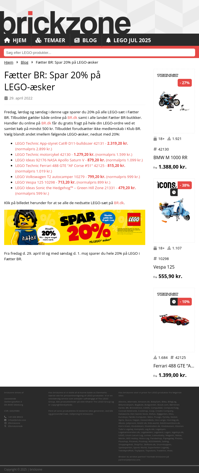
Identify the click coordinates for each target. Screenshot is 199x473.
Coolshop (143, 410)
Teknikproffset (126, 450)
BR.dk (73, 117)
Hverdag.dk (173, 419)
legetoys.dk (177, 432)
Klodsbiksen (137, 425)
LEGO (121, 435)
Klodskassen (167, 425)
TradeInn (161, 450)
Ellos (171, 413)
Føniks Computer (138, 416)
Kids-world (153, 422)
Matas (178, 435)
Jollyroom (131, 422)
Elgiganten (162, 413)
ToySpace (139, 450)
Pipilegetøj (168, 438)
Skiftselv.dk (149, 444)
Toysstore (150, 450)
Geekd (173, 416)
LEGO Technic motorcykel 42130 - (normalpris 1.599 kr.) (73, 154)
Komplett (139, 429)
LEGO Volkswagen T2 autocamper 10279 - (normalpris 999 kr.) (77, 176)
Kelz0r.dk (142, 422)
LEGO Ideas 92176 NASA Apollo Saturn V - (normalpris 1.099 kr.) (79, 159)
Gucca (128, 419)
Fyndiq (165, 416)
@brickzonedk (15, 425)
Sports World (140, 447)
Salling (165, 441)
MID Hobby (132, 438)
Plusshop (123, 441)
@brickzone (14, 422)
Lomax (147, 435)
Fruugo (157, 416)
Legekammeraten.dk (129, 432)
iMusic (122, 422)
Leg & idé (149, 429)
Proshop (143, 441)
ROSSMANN (155, 441)
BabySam (155, 401)
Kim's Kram (124, 425)
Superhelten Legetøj (158, 447)
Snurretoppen (164, 444)
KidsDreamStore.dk (170, 422)
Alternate (132, 401)
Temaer (50, 40)
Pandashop (156, 438)
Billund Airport (126, 404)
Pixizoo (178, 438)
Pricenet (133, 441)
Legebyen (160, 429)
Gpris (121, 419)
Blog (85, 40)
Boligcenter (150, 404)
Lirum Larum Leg (134, 435)
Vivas (169, 450)
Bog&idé (139, 404)
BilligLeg (172, 401)
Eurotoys (123, 416)
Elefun (152, 413)
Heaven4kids (147, 419)
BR (127, 407)
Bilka (164, 401)
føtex (150, 416)
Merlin (122, 438)
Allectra (122, 401)
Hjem (15, 40)
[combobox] (99, 52)
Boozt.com (163, 404)
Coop (152, 410)
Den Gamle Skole (139, 413)
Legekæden (147, 432)
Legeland (158, 432)
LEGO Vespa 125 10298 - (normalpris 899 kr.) (62, 182)
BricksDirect (136, 407)
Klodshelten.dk (152, 425)
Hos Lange (160, 419)
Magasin (169, 435)
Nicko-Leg (144, 438)
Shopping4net (126, 444)
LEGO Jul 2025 (128, 40)
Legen (167, 432)
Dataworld (124, 413)
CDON (146, 407)
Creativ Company (164, 410)
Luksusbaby (158, 435)
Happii (136, 419)
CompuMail (157, 407)
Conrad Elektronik (128, 410)
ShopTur (138, 444)
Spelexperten (125, 447)
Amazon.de (144, 401)
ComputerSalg (171, 407)
